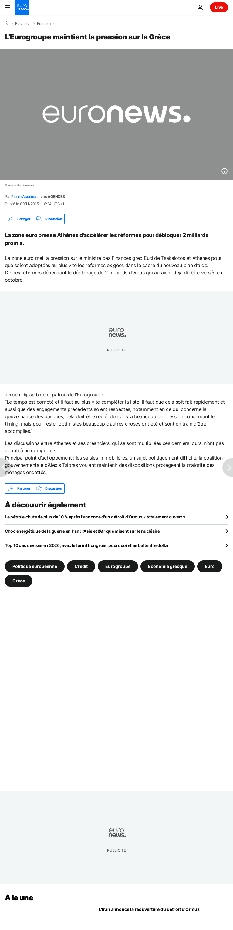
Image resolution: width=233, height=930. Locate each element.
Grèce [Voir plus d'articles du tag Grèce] (18, 580)
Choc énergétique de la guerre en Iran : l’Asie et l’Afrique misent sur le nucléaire (82, 531)
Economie (45, 23)
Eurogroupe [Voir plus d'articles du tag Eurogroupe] (117, 566)
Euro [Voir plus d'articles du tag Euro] (210, 566)
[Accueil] (6, 23)
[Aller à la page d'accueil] (22, 7)
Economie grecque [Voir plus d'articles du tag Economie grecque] (167, 566)
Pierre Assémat (24, 196)
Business (22, 23)
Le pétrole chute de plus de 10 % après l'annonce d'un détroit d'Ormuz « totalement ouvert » (95, 516)
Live (219, 7)
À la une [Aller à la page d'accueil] (19, 897)
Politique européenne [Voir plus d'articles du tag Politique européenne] (34, 566)
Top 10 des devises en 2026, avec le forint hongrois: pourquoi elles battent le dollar (87, 545)
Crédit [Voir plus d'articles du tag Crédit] (81, 566)
